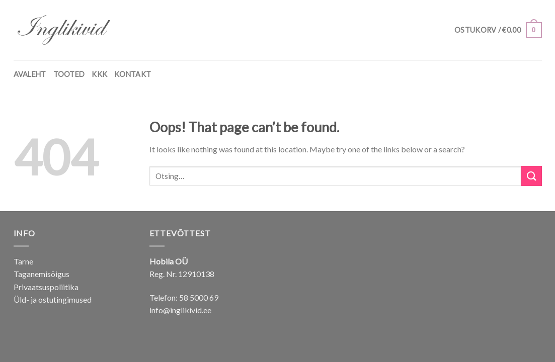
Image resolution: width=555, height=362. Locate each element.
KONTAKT (132, 74)
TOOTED (69, 74)
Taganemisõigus (41, 274)
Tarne (23, 261)
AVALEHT (30, 74)
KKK (99, 74)
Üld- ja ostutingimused (53, 299)
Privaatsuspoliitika (46, 287)
